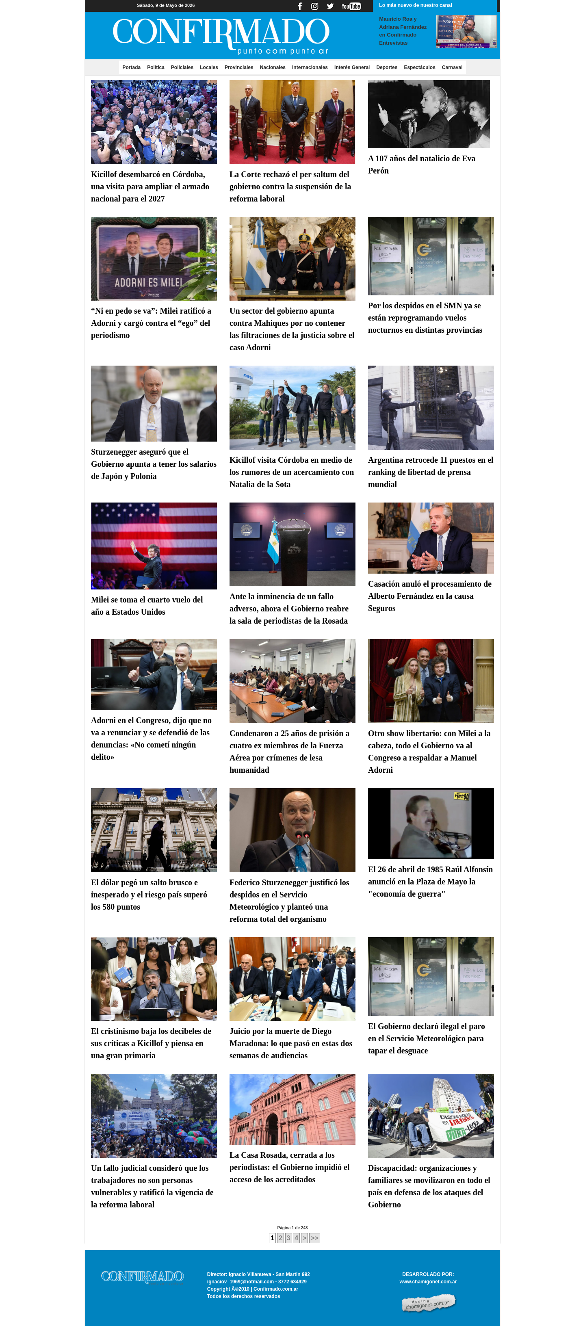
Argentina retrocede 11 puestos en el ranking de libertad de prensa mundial (431, 472)
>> (314, 1238)
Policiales (182, 67)
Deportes (386, 67)
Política (156, 67)
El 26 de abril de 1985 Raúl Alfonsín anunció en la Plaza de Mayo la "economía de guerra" (430, 881)
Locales (209, 67)
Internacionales (310, 67)
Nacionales (273, 67)
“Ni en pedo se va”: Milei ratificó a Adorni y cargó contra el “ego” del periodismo (151, 323)
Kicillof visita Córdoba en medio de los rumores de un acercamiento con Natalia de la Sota (292, 472)
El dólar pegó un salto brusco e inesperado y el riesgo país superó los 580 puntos (149, 894)
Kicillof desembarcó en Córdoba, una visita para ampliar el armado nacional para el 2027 (150, 186)
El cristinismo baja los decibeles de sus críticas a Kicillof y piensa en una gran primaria (151, 1043)
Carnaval (452, 67)
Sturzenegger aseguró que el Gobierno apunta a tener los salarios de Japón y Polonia (154, 464)
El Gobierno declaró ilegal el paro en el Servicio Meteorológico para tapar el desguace (426, 1038)
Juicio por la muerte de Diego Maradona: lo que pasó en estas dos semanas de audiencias (291, 1043)
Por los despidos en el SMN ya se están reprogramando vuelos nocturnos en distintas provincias (425, 317)
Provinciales (239, 67)
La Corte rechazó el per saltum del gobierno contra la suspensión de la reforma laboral (290, 186)
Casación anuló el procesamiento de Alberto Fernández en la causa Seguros (430, 596)
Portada (133, 67)
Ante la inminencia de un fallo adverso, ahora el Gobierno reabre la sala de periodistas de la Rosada (289, 608)
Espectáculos (419, 67)
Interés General (352, 67)
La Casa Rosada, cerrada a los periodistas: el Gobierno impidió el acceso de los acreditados (290, 1167)
